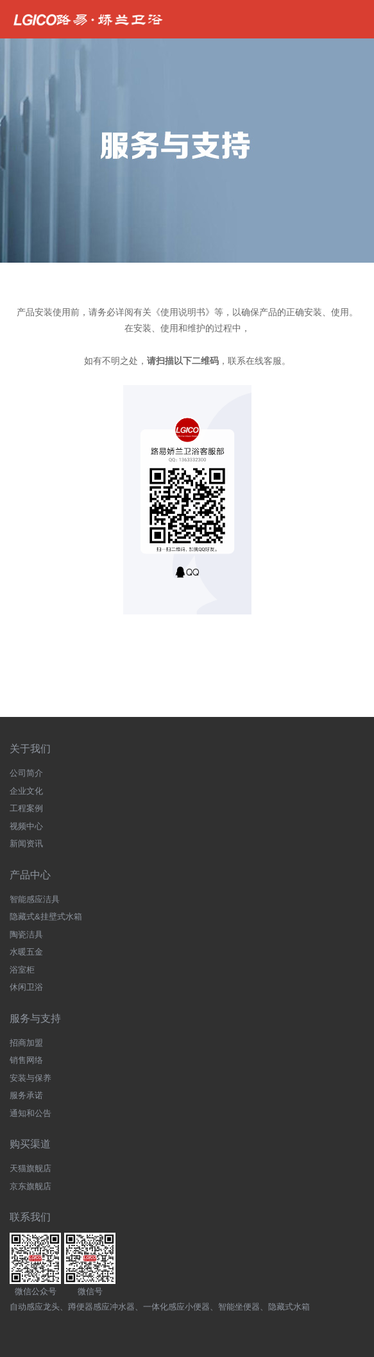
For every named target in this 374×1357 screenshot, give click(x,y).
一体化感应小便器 (176, 1307)
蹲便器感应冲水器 (101, 1307)
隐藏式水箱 (289, 1307)
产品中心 (30, 874)
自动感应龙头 (35, 1307)
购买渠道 (30, 1144)
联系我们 (30, 1217)
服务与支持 (35, 1018)
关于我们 (30, 748)
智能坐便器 (239, 1307)
